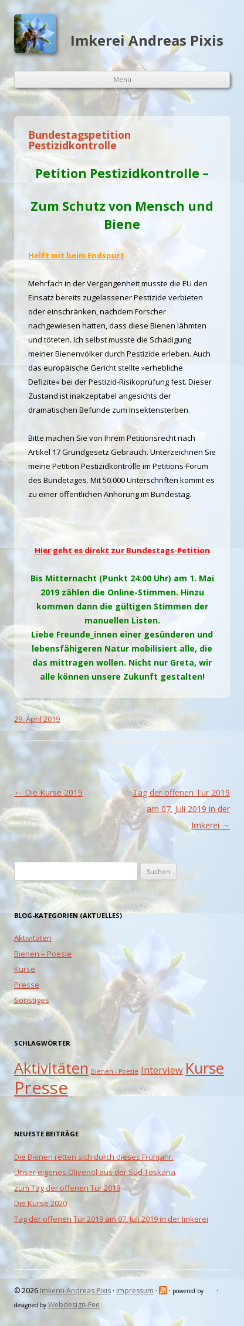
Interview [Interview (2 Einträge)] (162, 1070)
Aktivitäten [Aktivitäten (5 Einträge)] (51, 1068)
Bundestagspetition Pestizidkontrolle (79, 140)
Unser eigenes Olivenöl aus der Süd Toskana (94, 1172)
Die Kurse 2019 (48, 792)
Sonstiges (31, 1000)
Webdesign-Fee (74, 1305)
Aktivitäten (33, 938)
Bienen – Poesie (43, 953)
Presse (26, 984)
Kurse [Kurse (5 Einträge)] (204, 1068)
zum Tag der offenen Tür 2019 (67, 1188)
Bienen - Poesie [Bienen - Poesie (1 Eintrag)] (114, 1071)
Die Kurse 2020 (40, 1203)
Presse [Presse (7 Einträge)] (41, 1087)
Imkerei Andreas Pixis (146, 40)
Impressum (135, 1291)
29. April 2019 (37, 719)
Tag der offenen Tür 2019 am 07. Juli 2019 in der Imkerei (181, 809)
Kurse (24, 969)
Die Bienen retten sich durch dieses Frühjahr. (94, 1157)
